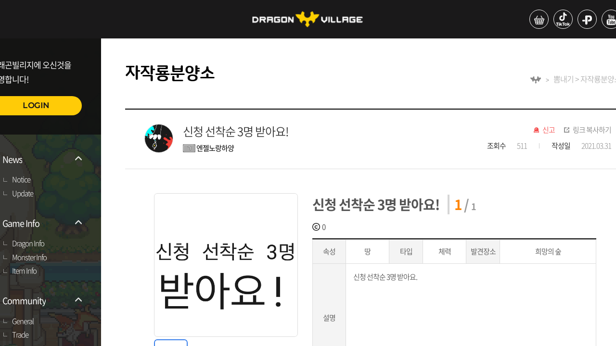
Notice (21, 180)
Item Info (24, 271)
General (23, 321)
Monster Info (29, 257)
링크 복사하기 (592, 130)
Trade (20, 335)
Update (22, 193)
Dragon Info (28, 243)
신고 (548, 130)
